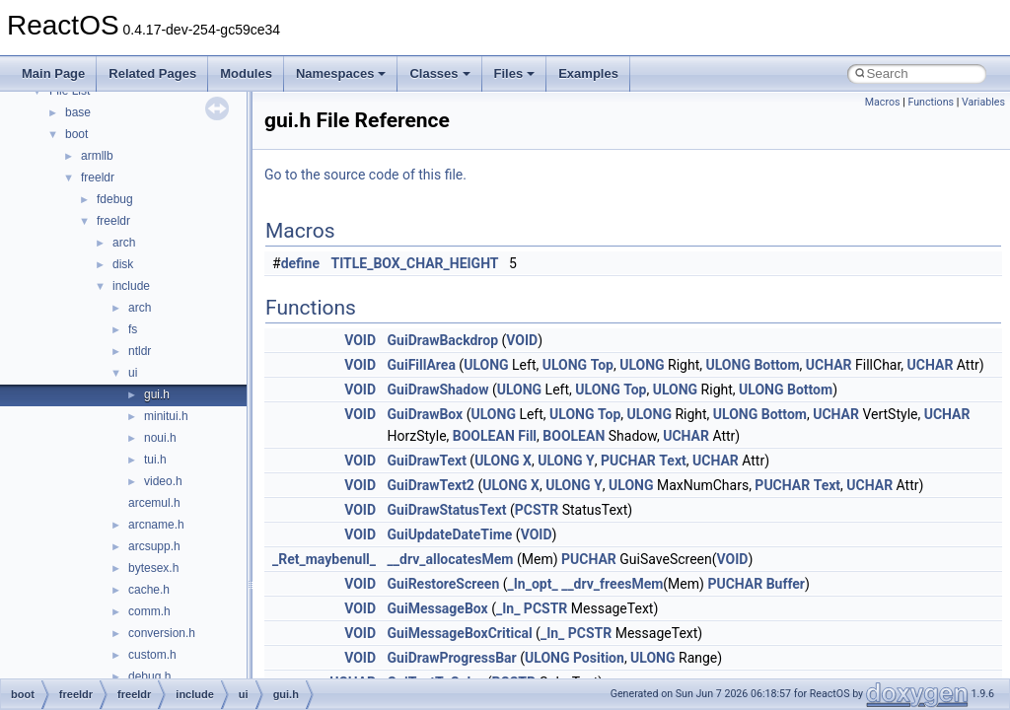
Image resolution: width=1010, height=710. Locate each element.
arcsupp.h (154, 546)
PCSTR (536, 510)
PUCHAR (628, 460)
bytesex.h (153, 568)
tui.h (155, 459)
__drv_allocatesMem (451, 559)
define (300, 263)
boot (76, 134)
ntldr (139, 351)
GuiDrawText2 (431, 485)
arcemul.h (154, 503)
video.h (163, 481)
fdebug (115, 199)
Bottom (776, 365)
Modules (246, 73)
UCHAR (829, 365)
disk (122, 264)
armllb (97, 156)
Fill (527, 436)
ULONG (486, 365)
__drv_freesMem (612, 584)
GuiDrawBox (426, 414)
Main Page (53, 73)
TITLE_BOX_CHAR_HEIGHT (415, 263)
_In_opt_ (533, 584)
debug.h (149, 676)
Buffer (785, 584)
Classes (439, 73)
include (131, 286)
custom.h (152, 655)
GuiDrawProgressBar (452, 658)
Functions (930, 102)
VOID (360, 340)
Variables (983, 102)
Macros (883, 102)
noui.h (160, 438)
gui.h (157, 394)
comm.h (149, 611)
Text (672, 460)
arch (123, 242)
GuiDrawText (427, 460)
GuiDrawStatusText (447, 510)
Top (602, 365)
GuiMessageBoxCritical (460, 633)
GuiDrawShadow (438, 389)
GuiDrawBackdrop (443, 340)
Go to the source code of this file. (365, 174)
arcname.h (156, 525)
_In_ (508, 608)
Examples (588, 73)
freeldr (97, 177)
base (78, 112)
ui (132, 373)
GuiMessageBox (438, 608)
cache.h (149, 590)
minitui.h (166, 416)
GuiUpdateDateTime (450, 534)
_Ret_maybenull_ (324, 559)
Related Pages (152, 73)
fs (132, 329)
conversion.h (161, 633)
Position (598, 658)
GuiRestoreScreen (444, 584)
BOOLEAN (484, 436)
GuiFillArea (422, 365)
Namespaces (341, 73)
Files (515, 73)
